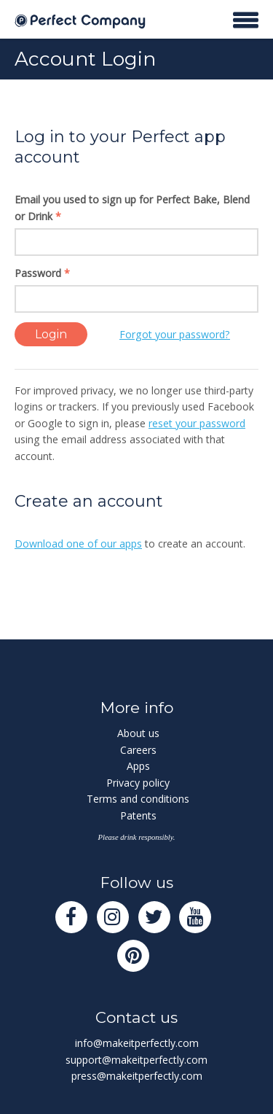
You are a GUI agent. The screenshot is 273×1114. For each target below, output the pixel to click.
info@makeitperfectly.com (137, 1043)
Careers (138, 750)
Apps (138, 766)
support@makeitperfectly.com (136, 1060)
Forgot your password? (174, 334)
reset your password (197, 423)
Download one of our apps (78, 543)
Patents (138, 815)
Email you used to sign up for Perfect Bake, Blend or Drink (132, 207)
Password (42, 273)
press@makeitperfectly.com (136, 1076)
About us (138, 733)
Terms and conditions (138, 799)
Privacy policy (138, 783)
